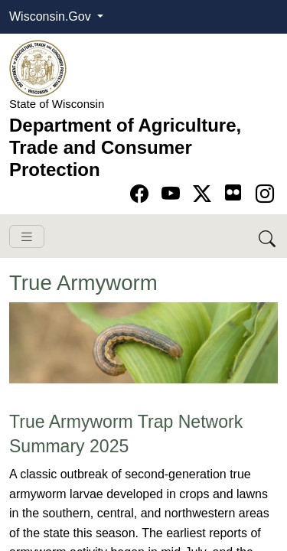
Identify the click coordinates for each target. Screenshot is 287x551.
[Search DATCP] (268, 236)
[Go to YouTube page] (173, 194)
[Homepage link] (38, 67)
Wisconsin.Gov (51, 16)
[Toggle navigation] (26, 237)
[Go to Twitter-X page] (205, 194)
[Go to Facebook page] (142, 194)
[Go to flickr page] (233, 192)
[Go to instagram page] (265, 194)
